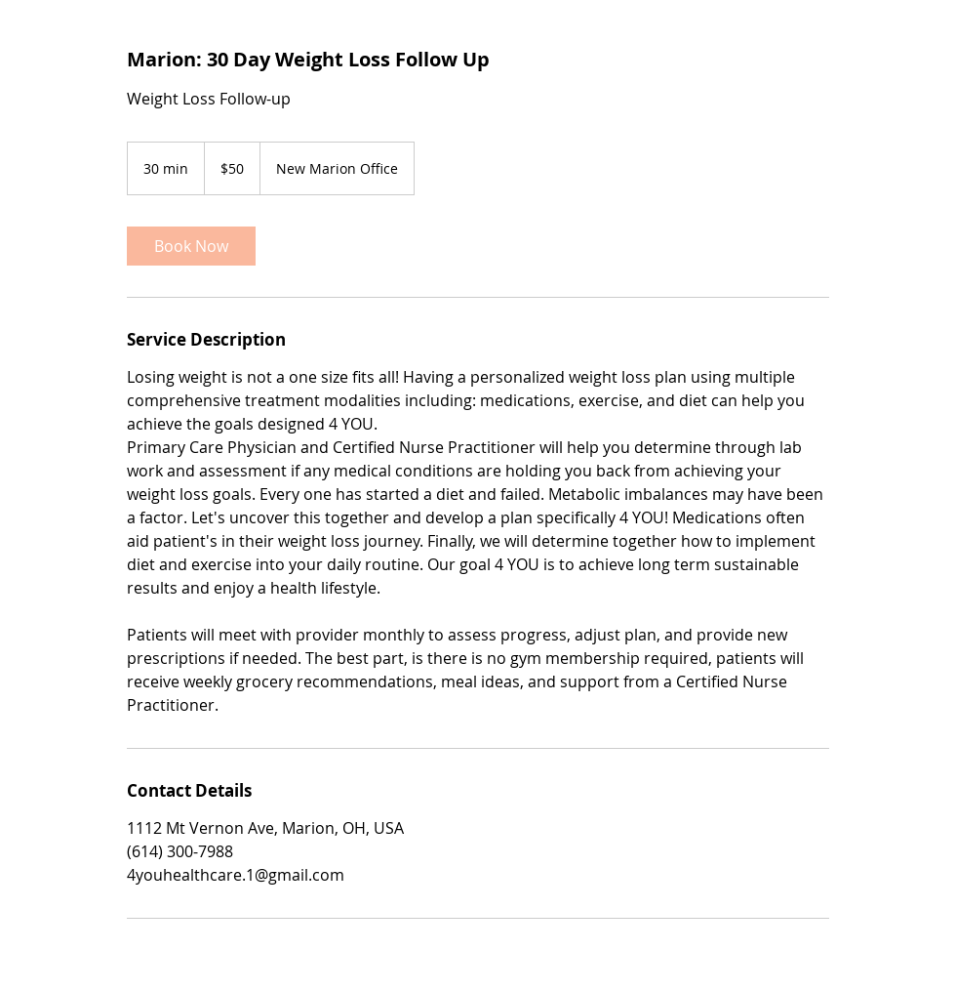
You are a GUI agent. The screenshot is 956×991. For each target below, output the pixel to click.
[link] (191, 246)
